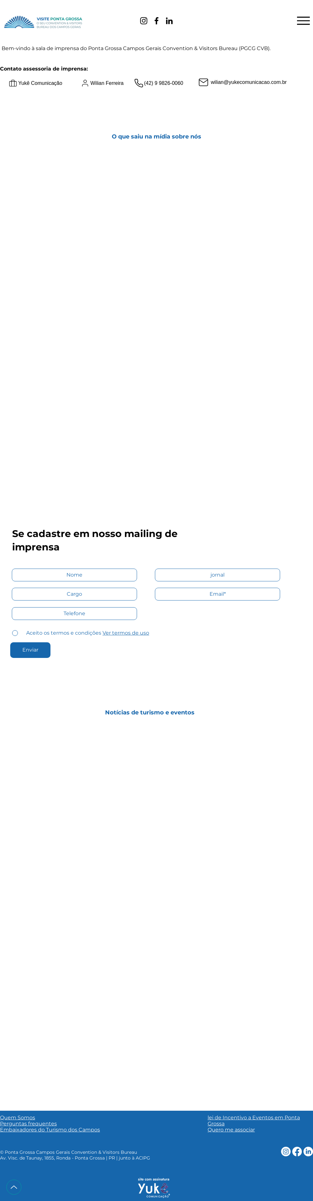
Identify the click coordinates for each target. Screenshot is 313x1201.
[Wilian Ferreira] (117, 83)
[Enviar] (30, 650)
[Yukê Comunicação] (45, 83)
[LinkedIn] (169, 21)
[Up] (13, 1187)
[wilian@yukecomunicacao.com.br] (251, 82)
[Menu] (303, 20)
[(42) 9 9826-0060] (164, 83)
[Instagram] (144, 21)
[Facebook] (156, 21)
